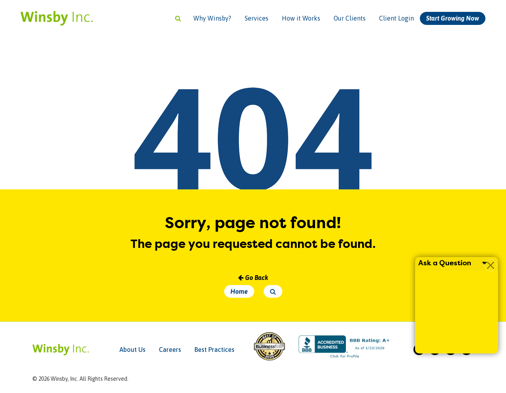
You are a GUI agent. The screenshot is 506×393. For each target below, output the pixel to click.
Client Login (396, 18)
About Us (132, 349)
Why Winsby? (212, 18)
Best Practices (214, 349)
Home (239, 291)
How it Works (301, 18)
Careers (170, 349)
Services (256, 18)
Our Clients (350, 18)
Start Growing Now (452, 18)
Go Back (253, 277)
